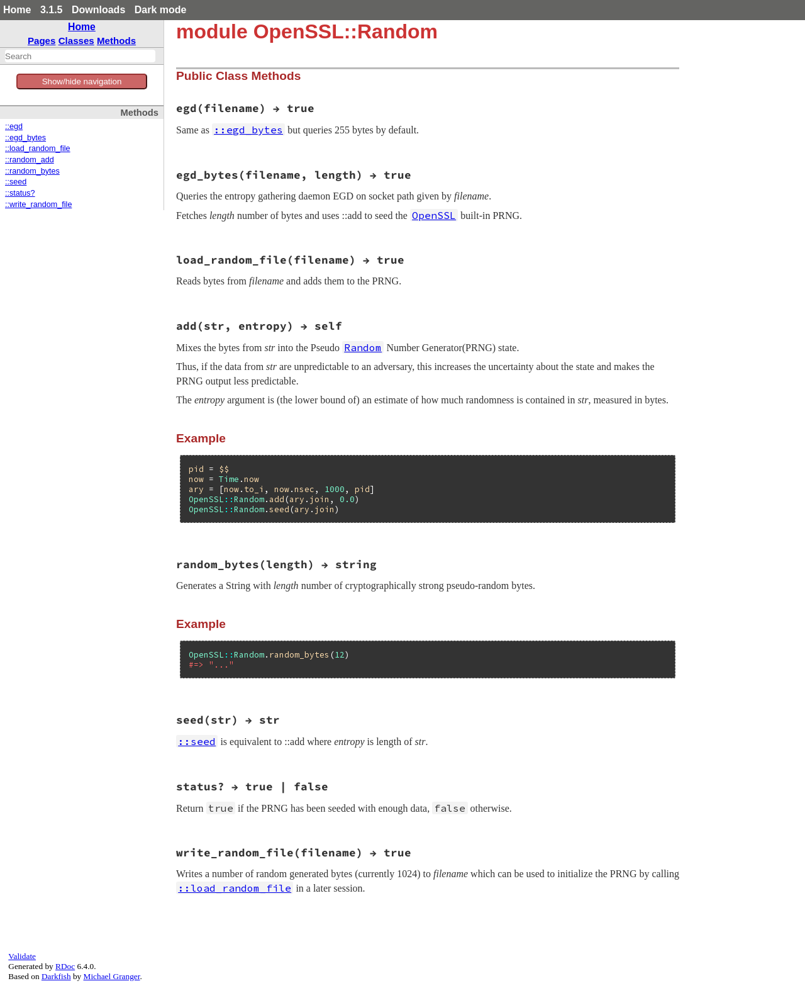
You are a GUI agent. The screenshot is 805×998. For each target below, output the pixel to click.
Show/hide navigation (82, 81)
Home (17, 9)
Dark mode (161, 9)
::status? (20, 193)
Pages (42, 40)
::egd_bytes (25, 137)
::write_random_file (38, 204)
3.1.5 (51, 9)
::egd (14, 126)
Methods (116, 40)
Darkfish (56, 976)
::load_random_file (37, 148)
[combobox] (80, 56)
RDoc (65, 966)
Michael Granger (112, 976)
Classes (76, 40)
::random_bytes (32, 171)
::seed (15, 181)
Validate (22, 956)
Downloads (98, 9)
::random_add (29, 159)
